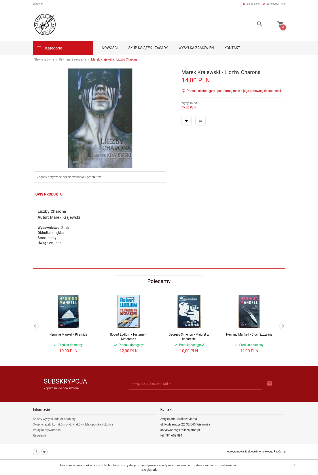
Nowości (110, 48)
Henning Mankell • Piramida (68, 334)
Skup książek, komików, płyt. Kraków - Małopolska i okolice (73, 424)
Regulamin (40, 435)
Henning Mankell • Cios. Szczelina (249, 334)
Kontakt (232, 48)
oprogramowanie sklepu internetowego (250, 451)
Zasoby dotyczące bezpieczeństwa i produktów (69, 177)
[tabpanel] (159, 233)
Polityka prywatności (47, 430)
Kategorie (49, 48)
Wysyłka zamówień (196, 48)
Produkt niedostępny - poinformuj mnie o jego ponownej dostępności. (234, 91)
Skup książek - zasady (148, 48)
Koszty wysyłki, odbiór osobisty (54, 419)
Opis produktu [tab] (48, 194)
